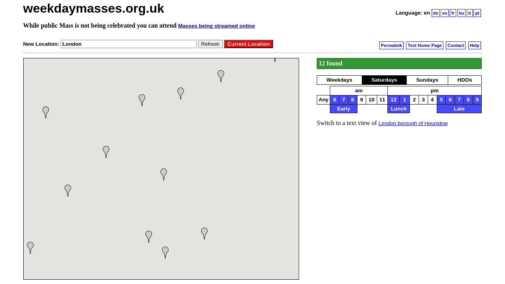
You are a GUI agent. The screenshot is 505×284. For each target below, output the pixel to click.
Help (474, 45)
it (469, 13)
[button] (165, 252)
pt (477, 13)
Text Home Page (425, 45)
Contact (455, 45)
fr (452, 13)
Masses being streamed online (216, 26)
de (435, 13)
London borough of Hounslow (413, 123)
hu (461, 13)
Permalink (391, 45)
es (444, 13)
